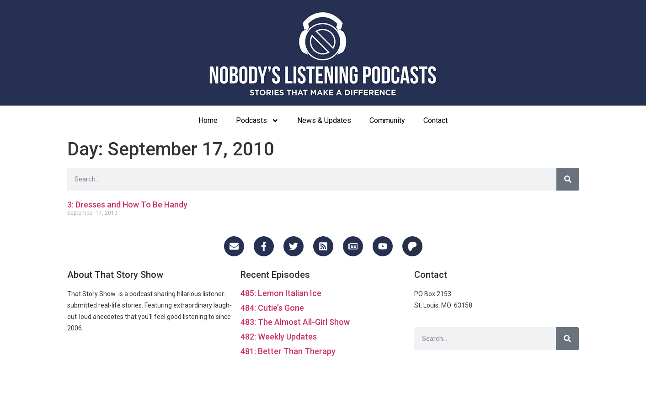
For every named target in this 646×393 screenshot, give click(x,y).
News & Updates (324, 120)
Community (387, 120)
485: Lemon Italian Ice (280, 293)
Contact (435, 120)
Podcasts (257, 120)
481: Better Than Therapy (288, 351)
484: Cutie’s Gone (272, 308)
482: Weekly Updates (278, 336)
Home (208, 120)
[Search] (567, 179)
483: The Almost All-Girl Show (295, 322)
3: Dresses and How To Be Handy (127, 204)
